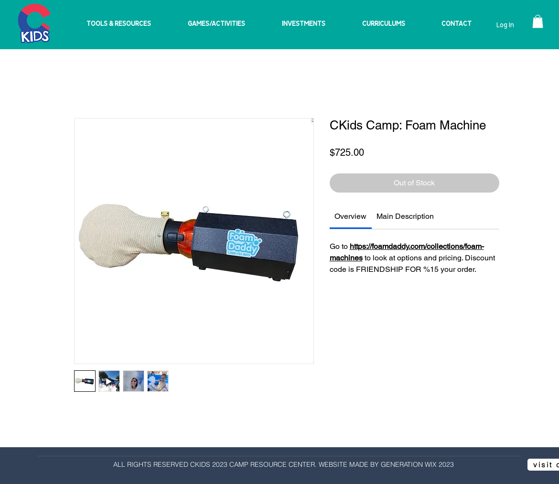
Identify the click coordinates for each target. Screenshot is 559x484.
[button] (537, 21)
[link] (350, 216)
